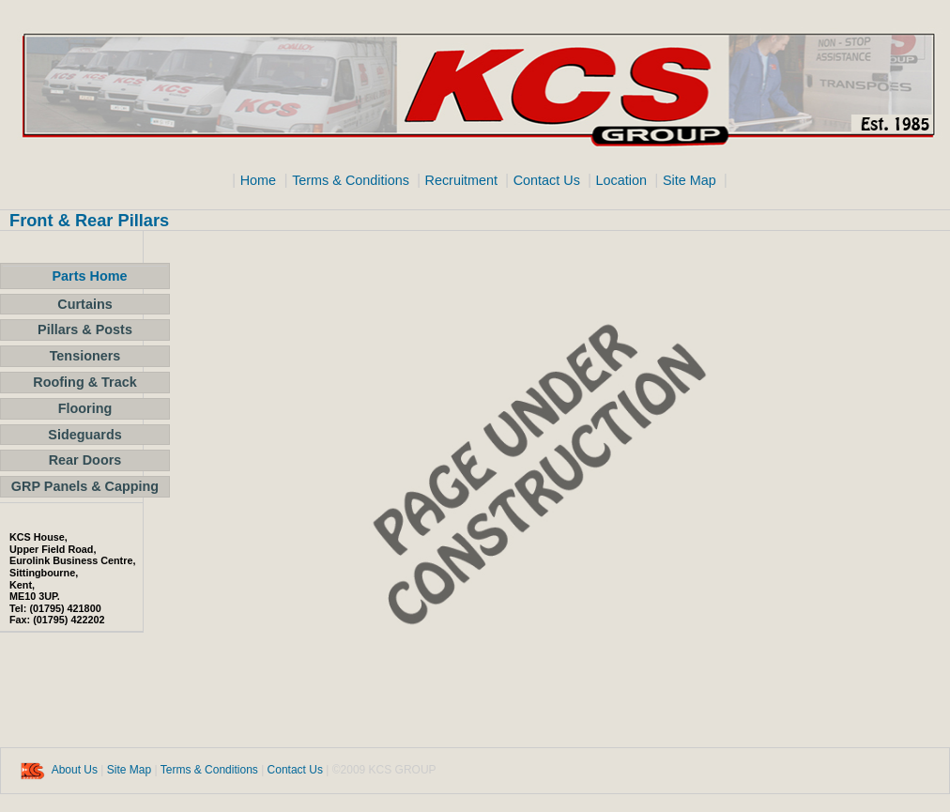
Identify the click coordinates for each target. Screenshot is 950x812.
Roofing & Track (84, 382)
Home (258, 180)
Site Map (691, 180)
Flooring (85, 408)
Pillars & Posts (85, 329)
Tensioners (85, 355)
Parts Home (90, 275)
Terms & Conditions (352, 180)
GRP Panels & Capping (85, 486)
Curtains (84, 304)
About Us (75, 769)
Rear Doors (85, 459)
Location (620, 180)
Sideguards (84, 434)
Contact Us (548, 180)
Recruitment (463, 180)
